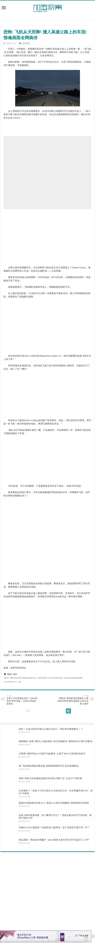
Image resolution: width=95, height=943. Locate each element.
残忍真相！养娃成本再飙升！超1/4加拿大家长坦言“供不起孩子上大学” (54, 839)
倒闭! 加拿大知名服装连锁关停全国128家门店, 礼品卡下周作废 (50, 778)
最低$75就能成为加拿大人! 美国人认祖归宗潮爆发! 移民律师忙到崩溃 (54, 803)
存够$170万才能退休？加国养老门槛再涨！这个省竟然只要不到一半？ (54, 827)
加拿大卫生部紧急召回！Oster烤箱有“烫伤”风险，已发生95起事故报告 (22, 700)
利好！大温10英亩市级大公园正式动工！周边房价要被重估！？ (51, 729)
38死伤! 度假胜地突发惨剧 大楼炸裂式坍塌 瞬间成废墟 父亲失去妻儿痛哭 (72, 700)
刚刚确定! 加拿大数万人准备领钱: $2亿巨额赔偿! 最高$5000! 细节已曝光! (56, 741)
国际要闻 (26, 43)
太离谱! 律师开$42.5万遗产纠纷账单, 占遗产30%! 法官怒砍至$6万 (52, 753)
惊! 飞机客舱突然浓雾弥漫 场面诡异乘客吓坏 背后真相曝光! (49, 766)
